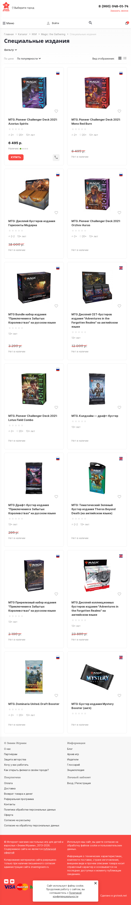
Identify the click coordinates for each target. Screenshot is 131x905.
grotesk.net (120, 895)
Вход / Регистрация (79, 783)
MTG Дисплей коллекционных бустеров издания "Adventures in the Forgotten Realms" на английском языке (94, 608)
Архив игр (73, 754)
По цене (9, 58)
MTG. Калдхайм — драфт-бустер (94, 416)
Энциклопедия (75, 770)
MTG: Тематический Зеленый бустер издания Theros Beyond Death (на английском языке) (93, 509)
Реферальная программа (19, 799)
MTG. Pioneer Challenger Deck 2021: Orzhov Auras (95, 223)
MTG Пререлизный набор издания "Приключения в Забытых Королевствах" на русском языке (32, 606)
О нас (7, 748)
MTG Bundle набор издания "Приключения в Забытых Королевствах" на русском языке (32, 318)
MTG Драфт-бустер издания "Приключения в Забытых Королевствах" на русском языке (32, 509)
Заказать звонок (119, 10)
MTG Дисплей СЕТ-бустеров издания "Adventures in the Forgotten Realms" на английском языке (94, 320)
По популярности (29, 58)
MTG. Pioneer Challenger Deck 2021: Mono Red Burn (95, 121)
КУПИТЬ (16, 157)
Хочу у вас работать (16, 764)
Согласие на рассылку (17, 820)
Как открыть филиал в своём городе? (26, 770)
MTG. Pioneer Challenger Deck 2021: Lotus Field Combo (32, 418)
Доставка (10, 788)
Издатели (72, 759)
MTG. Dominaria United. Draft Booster (33, 704)
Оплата (8, 783)
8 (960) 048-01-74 (113, 6)
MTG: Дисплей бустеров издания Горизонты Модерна (31, 223)
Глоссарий (73, 764)
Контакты (9, 804)
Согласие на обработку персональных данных (31, 825)
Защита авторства (15, 759)
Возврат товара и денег (18, 793)
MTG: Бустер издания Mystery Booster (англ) (92, 706)
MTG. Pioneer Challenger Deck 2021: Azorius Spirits (32, 121)
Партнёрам (10, 754)
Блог (70, 748)
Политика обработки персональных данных (30, 809)
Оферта (8, 814)
